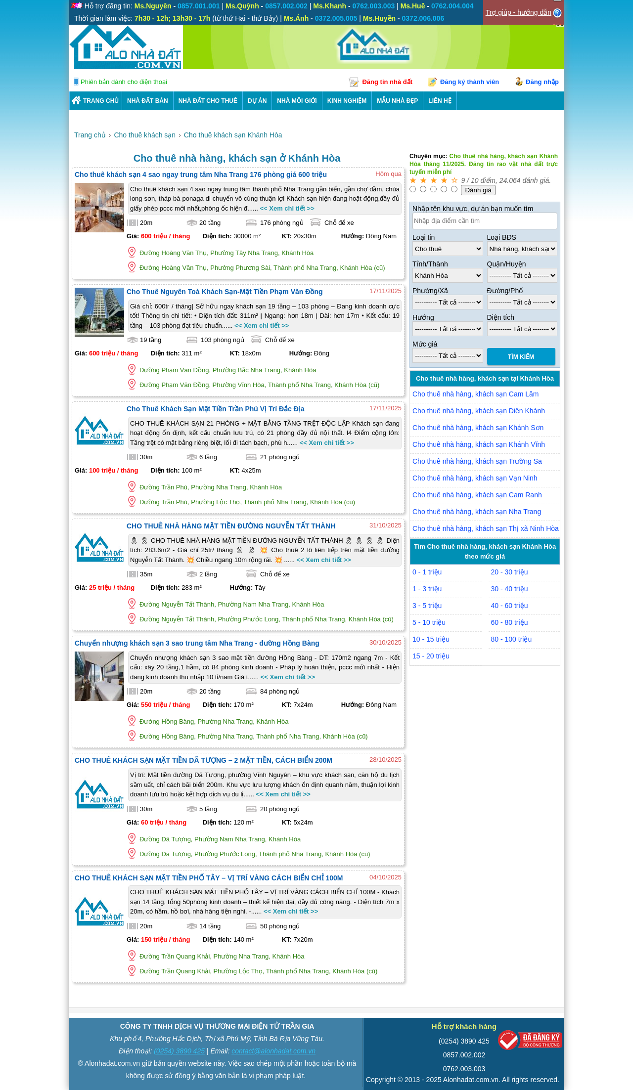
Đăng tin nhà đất (387, 82)
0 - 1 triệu (427, 572)
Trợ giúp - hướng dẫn (518, 12)
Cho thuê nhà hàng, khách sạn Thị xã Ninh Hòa (485, 528)
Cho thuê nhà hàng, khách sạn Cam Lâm (475, 394)
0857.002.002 (464, 1055)
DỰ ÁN (257, 100)
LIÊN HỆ (439, 100)
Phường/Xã (430, 291)
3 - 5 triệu (427, 606)
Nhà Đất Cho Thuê (208, 100)
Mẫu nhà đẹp (397, 100)
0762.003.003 (464, 1069)
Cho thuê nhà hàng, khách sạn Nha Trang (476, 512)
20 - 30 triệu (509, 572)
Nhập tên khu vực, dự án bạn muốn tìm (472, 209)
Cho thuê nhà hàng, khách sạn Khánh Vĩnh (478, 444)
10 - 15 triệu (431, 639)
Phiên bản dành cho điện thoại (124, 82)
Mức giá (424, 344)
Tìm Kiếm (521, 356)
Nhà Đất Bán (147, 100)
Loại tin (423, 237)
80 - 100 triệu (511, 639)
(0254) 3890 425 (179, 1051)
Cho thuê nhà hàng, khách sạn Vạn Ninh (475, 478)
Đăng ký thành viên (469, 82)
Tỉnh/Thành (430, 264)
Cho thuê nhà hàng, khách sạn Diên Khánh (478, 411)
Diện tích (500, 317)
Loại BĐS (501, 237)
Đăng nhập (542, 82)
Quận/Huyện (506, 264)
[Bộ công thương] (530, 1042)
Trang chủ (101, 100)
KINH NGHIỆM (347, 100)
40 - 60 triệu (509, 606)
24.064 (510, 180)
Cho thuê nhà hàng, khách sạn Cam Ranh (477, 495)
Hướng (423, 317)
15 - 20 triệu (431, 656)
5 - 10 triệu (429, 622)
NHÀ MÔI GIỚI (296, 100)
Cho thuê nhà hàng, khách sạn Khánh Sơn (477, 428)
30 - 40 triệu (509, 589)
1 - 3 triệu (427, 589)
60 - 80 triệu (509, 622)
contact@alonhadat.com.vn (273, 1051)
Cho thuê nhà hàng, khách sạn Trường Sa (477, 461)
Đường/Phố (505, 291)
